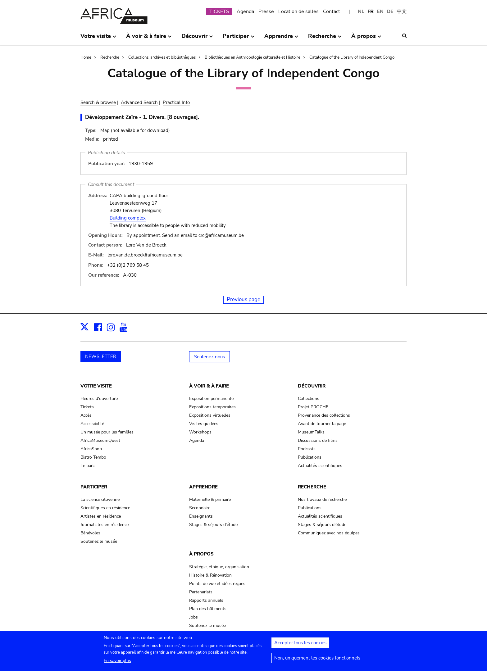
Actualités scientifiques (320, 465)
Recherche (109, 57)
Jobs (193, 617)
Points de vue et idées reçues (217, 583)
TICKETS (219, 11)
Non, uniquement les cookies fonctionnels (317, 661)
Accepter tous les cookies (300, 645)
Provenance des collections (324, 415)
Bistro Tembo (93, 457)
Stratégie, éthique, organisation (219, 566)
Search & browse (98, 102)
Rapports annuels (206, 600)
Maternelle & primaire (210, 499)
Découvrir (311, 386)
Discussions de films (318, 440)
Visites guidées (203, 423)
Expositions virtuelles (209, 415)
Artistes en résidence (100, 516)
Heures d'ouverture (99, 398)
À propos (201, 554)
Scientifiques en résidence (105, 507)
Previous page (243, 299)
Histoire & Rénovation (210, 575)
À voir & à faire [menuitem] (149, 38)
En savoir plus (117, 663)
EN (380, 11)
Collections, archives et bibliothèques (162, 57)
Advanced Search (139, 102)
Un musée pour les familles (107, 432)
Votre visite (96, 386)
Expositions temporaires (212, 407)
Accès (86, 415)
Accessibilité (92, 423)
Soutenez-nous (209, 356)
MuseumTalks (311, 432)
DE (390, 11)
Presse (266, 11)
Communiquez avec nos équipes (329, 533)
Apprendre (203, 486)
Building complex (128, 218)
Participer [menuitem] (238, 38)
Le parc (87, 465)
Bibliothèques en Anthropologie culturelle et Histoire (252, 57)
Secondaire (199, 507)
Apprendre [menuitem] (281, 38)
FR (370, 11)
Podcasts (307, 448)
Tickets (87, 407)
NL (361, 11)
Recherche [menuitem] (325, 38)
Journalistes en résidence (104, 524)
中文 (402, 11)
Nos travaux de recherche (322, 499)
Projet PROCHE (313, 407)
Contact (331, 11)
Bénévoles (90, 533)
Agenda (245, 11)
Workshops (200, 432)
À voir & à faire (209, 386)
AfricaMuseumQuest (100, 440)
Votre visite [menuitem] (98, 38)
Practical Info (176, 102)
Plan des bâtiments (207, 608)
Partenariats (200, 592)
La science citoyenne (100, 499)
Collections (308, 398)
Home (85, 57)
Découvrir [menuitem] (197, 38)
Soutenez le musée (98, 541)
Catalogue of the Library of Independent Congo (351, 57)
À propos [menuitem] (366, 38)
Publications (309, 457)
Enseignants (201, 516)
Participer (93, 486)
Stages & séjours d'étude (213, 524)
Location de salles (298, 11)
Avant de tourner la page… (323, 423)
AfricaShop (91, 448)
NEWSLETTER (100, 356)
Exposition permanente (211, 398)
